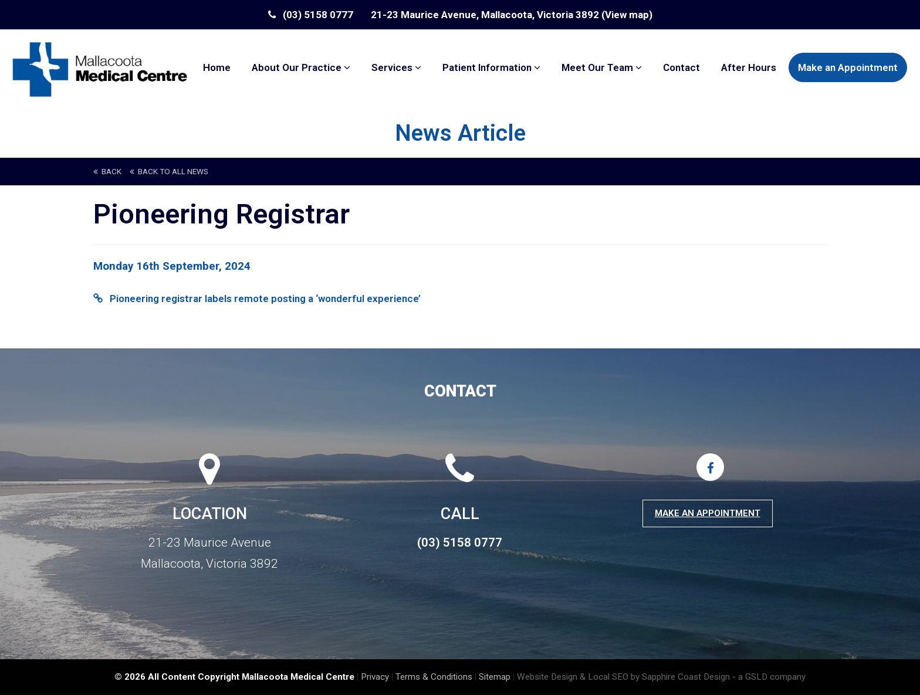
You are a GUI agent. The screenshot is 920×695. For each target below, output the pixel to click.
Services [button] (396, 67)
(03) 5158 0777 (310, 15)
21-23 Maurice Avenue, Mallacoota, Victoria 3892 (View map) (511, 15)
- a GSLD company (769, 677)
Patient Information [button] (491, 67)
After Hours (748, 67)
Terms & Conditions (433, 677)
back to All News (169, 171)
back (107, 171)
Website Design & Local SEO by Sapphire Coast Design (623, 677)
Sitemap (494, 677)
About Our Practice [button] (301, 67)
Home (217, 67)
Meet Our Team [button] (602, 67)
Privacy (375, 677)
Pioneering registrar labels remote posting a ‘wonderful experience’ (257, 298)
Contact (681, 67)
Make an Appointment (848, 67)
